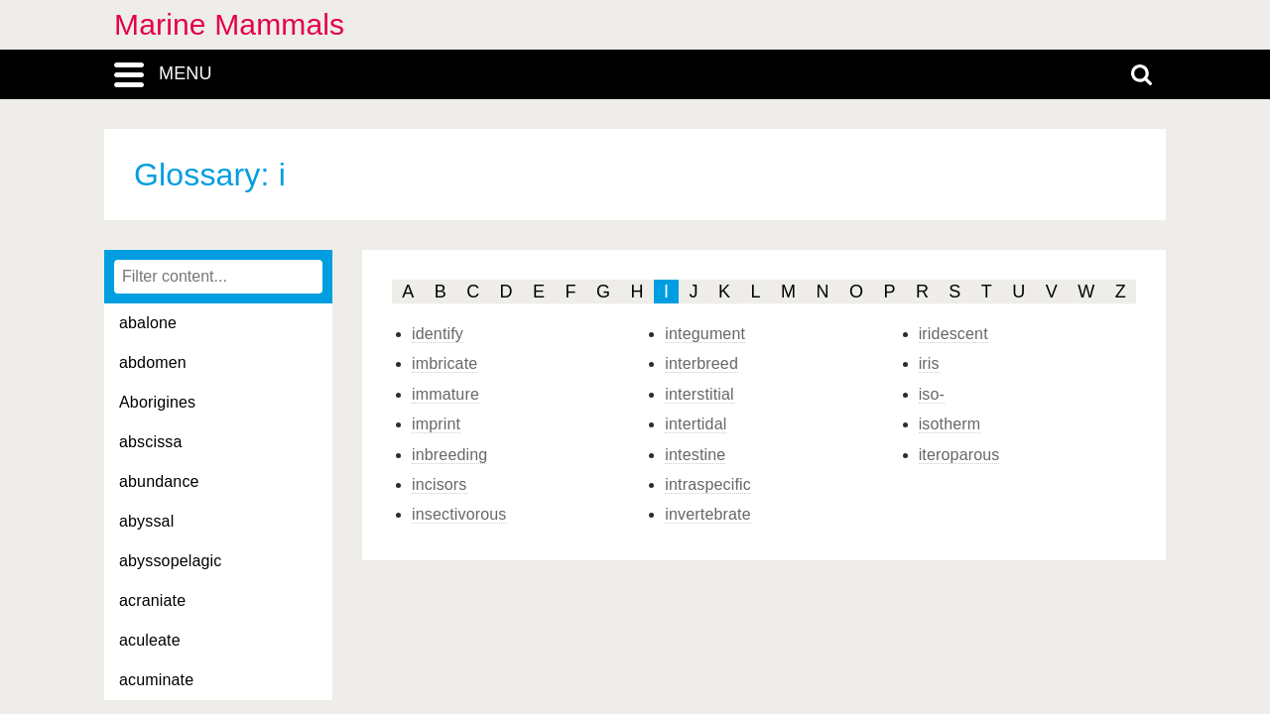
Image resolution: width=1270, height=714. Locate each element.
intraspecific (708, 484)
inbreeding (449, 454)
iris (929, 363)
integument (705, 333)
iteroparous (959, 454)
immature (445, 394)
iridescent (953, 333)
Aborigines (157, 402)
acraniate (152, 600)
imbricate (444, 363)
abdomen (153, 362)
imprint (436, 424)
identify (437, 333)
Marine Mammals (229, 24)
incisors (439, 484)
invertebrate (707, 514)
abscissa (151, 441)
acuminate (156, 679)
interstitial (699, 394)
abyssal (146, 521)
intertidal (695, 424)
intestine (695, 454)
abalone (148, 322)
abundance (159, 481)
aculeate (150, 640)
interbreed (701, 363)
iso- (932, 394)
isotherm (950, 424)
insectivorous (459, 514)
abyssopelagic (170, 560)
